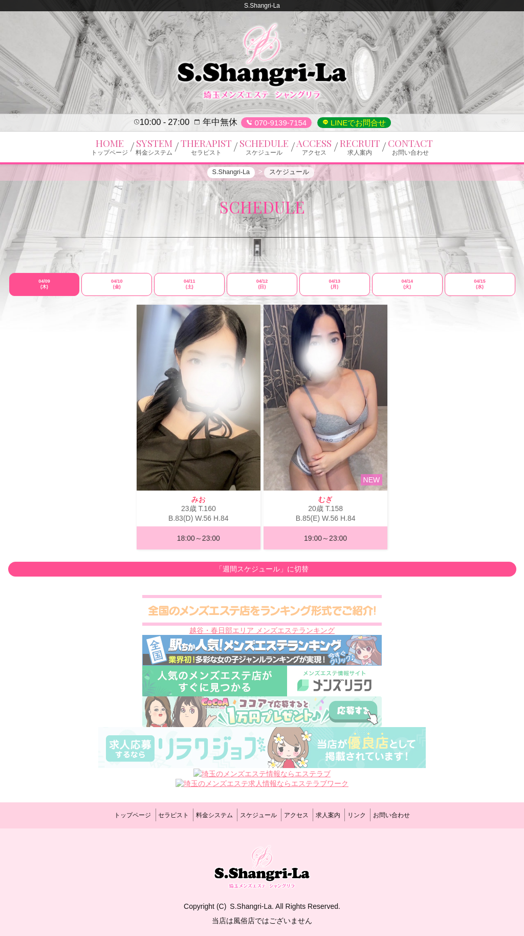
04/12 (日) (262, 288)
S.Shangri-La (251, 902)
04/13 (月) (335, 288)
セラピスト (156, 814)
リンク (373, 814)
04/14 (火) (407, 288)
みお (198, 504)
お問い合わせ (415, 814)
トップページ (108, 814)
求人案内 (338, 814)
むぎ (325, 504)
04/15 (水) (480, 288)
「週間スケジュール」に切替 (262, 574)
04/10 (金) (117, 288)
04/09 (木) (44, 288)
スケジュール (254, 814)
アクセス (300, 814)
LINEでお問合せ (357, 122)
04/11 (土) (189, 288)
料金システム (204, 814)
